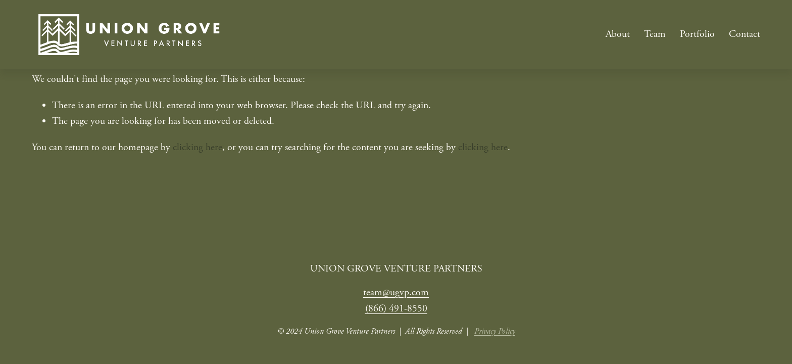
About (618, 34)
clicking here (197, 147)
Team (655, 34)
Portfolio (697, 34)
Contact (744, 34)
